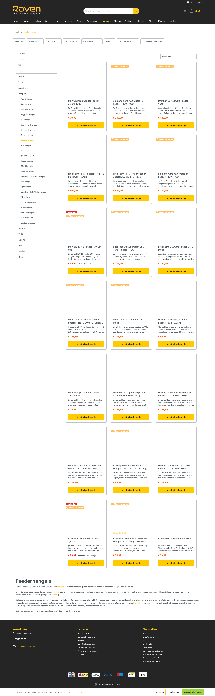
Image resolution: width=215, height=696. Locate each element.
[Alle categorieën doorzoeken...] (108, 11)
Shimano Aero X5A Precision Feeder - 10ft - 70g (173, 175)
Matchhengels (27, 166)
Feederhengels (27, 140)
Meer (20, 245)
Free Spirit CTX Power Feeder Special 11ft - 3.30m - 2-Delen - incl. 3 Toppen (85, 321)
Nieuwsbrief (148, 633)
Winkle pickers (27, 217)
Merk (19, 41)
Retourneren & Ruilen (87, 647)
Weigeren (160, 692)
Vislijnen (22, 234)
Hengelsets (25, 150)
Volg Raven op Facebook (153, 654)
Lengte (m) (71, 41)
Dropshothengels (28, 135)
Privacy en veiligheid (86, 657)
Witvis (21, 65)
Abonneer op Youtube (151, 657)
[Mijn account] (185, 11)
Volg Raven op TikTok (151, 661)
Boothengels (26, 119)
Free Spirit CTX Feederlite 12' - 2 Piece (130, 321)
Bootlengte (35, 41)
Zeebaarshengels (28, 222)
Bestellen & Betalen (86, 633)
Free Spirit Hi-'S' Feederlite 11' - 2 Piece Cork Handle (86, 175)
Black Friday (148, 643)
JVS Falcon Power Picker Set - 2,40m (83, 540)
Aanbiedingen (26, 98)
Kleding (21, 239)
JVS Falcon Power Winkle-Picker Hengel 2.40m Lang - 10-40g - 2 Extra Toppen (130, 540)
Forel (20, 70)
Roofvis (21, 59)
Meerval (22, 76)
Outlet (21, 257)
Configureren (173, 692)
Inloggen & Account (86, 640)
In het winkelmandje (86, 125)
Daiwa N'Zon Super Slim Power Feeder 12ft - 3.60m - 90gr (84, 467)
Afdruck (81, 654)
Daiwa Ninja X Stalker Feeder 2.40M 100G (83, 394)
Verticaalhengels (28, 212)
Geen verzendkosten (154, 41)
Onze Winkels (148, 636)
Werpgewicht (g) (92, 41)
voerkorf (60, 586)
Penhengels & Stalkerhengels (33, 176)
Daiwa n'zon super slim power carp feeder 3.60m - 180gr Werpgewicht (129, 394)
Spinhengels (26, 186)
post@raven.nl (20, 638)
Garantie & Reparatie (86, 636)
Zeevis (21, 82)
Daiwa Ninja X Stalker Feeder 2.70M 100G (83, 102)
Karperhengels (27, 160)
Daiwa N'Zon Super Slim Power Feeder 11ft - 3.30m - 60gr (174, 394)
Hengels (22, 93)
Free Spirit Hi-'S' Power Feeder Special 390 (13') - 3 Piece (129, 175)
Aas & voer (23, 88)
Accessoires (26, 104)
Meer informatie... (80, 692)
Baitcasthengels (27, 109)
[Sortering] (178, 56)
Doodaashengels (28, 129)
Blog (144, 640)
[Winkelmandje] (195, 11)
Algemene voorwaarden (87, 650)
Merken (21, 251)
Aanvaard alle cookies (193, 692)
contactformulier (28, 646)
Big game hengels (28, 114)
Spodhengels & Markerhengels (33, 191)
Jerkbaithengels (27, 155)
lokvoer (80, 602)
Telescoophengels (28, 202)
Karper (21, 53)
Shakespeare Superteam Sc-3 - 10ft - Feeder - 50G (129, 248)
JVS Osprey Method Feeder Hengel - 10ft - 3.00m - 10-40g (129, 467)
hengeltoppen (139, 602)
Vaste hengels (27, 207)
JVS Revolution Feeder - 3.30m (174, 538)
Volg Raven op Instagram (153, 650)
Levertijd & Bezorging (86, 643)
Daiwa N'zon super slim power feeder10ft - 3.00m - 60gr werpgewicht (174, 467)
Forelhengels (26, 145)
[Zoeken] (136, 11)
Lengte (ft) (53, 41)
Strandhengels (27, 197)
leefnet (54, 594)
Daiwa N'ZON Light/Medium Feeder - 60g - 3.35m (173, 321)
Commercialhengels (29, 124)
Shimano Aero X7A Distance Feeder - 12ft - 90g (128, 102)
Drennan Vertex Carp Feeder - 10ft (174, 102)
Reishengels (26, 181)
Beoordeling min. (128, 41)
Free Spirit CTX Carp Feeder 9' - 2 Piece (175, 248)
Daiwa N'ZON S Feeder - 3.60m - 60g (85, 248)
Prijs (109, 41)
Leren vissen (148, 647)
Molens (21, 228)
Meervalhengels (27, 171)
